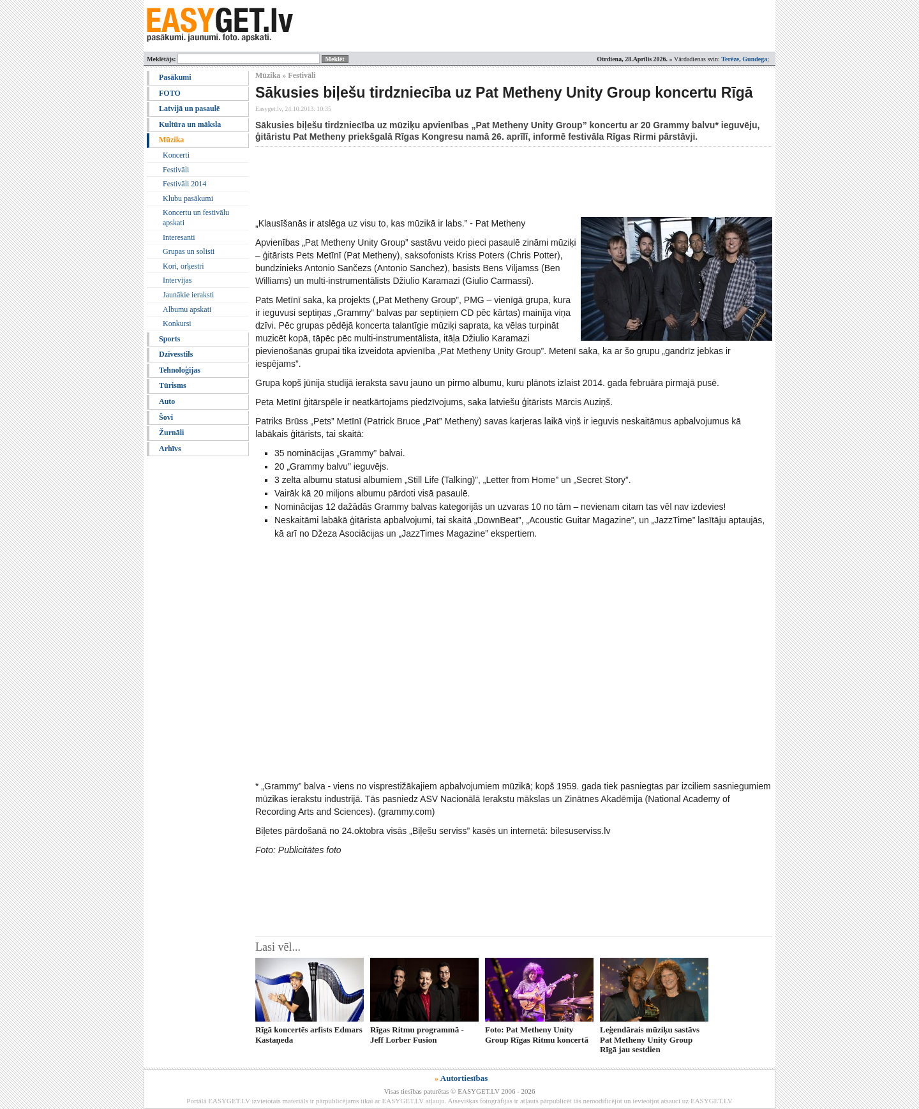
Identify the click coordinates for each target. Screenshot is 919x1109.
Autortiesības (464, 1078)
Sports (169, 338)
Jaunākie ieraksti (188, 294)
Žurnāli (171, 432)
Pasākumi (175, 77)
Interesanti (179, 237)
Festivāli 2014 (184, 183)
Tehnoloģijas (179, 370)
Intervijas (177, 280)
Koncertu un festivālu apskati (196, 217)
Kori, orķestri (183, 266)
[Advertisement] (487, 182)
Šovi (166, 417)
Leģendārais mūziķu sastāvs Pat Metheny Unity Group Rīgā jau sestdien (649, 1039)
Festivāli (176, 169)
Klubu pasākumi (188, 198)
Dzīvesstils (176, 354)
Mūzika (171, 139)
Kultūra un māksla (190, 124)
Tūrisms (172, 385)
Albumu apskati (187, 309)
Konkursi (177, 323)
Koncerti (176, 155)
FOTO (170, 93)
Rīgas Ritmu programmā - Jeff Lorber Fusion (417, 1034)
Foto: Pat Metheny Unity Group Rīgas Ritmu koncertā (536, 1034)
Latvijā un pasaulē (189, 108)
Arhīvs (170, 448)
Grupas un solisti (188, 251)
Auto (167, 401)
